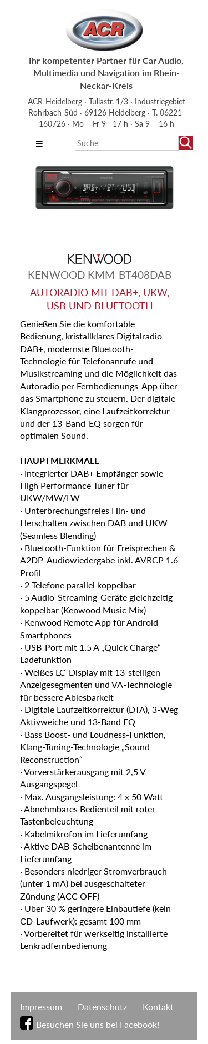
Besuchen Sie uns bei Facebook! (97, 1024)
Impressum (41, 1006)
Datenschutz (102, 1006)
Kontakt (158, 1006)
